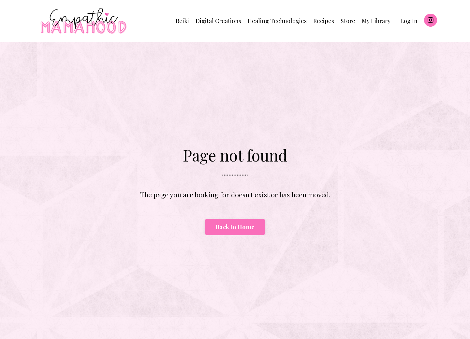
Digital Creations (218, 21)
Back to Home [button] (235, 227)
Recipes (323, 21)
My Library (376, 21)
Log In (409, 21)
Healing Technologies (277, 21)
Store (348, 21)
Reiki (182, 21)
